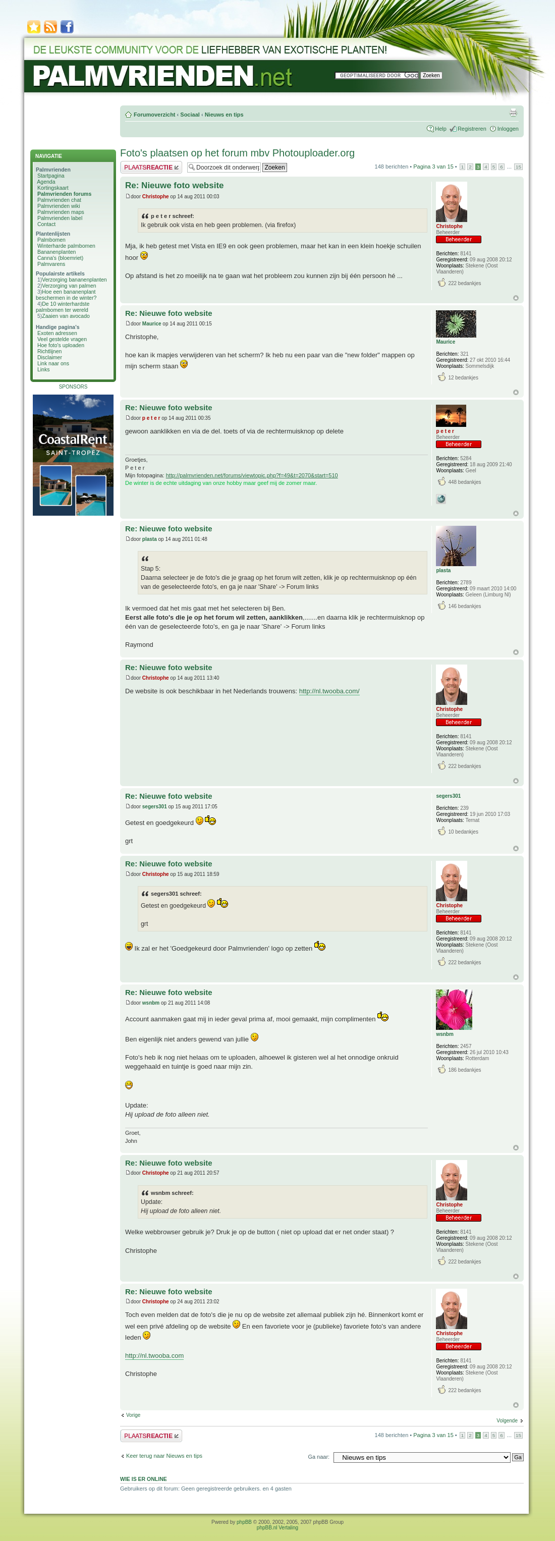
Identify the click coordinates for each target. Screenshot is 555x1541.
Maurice (151, 323)
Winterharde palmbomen (66, 246)
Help (441, 129)
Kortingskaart (53, 188)
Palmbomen (51, 240)
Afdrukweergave (513, 112)
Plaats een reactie (151, 167)
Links (43, 369)
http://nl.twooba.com (154, 1355)
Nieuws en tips (224, 115)
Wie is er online (143, 1479)
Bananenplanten (56, 252)
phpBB (244, 1522)
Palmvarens (51, 264)
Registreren (472, 129)
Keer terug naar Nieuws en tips (164, 1456)
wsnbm (150, 1003)
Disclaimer (49, 357)
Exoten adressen (57, 333)
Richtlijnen (49, 351)
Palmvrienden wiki (58, 206)
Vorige (133, 1415)
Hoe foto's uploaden (60, 345)
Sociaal (190, 115)
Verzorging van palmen (69, 286)
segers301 (154, 806)
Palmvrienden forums (64, 194)
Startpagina (51, 176)
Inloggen (508, 129)
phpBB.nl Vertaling (277, 1527)
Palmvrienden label (59, 218)
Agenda (46, 182)
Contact (46, 224)
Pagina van (433, 166)
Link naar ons (53, 363)
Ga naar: (318, 1457)
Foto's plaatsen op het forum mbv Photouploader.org (237, 152)
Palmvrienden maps (60, 212)
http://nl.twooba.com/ (329, 691)
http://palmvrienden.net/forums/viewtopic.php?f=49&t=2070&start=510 (252, 475)
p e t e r (151, 418)
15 (518, 167)
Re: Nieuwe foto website (174, 185)
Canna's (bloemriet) (60, 258)
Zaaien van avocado (66, 316)
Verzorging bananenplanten (74, 280)
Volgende (507, 1420)
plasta (149, 539)
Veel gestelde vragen (62, 339)
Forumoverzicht (155, 115)
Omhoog (516, 298)
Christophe (155, 196)
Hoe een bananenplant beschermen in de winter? (66, 295)
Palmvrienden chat (59, 200)
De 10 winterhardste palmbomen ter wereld (62, 307)
